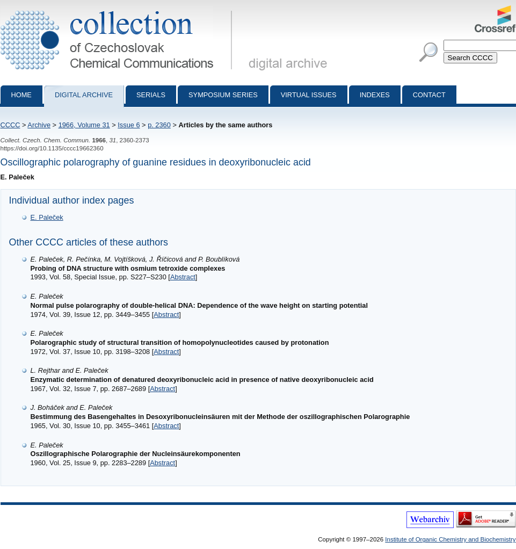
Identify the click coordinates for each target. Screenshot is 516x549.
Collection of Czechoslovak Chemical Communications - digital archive (118, 9)
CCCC (10, 125)
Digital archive (84, 95)
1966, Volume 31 (84, 125)
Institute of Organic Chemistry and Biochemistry (450, 539)
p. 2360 (159, 125)
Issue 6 (129, 125)
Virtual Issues (309, 95)
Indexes (375, 95)
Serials (150, 95)
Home (21, 95)
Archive (38, 125)
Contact (429, 95)
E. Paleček (47, 217)
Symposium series (223, 95)
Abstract (182, 277)
